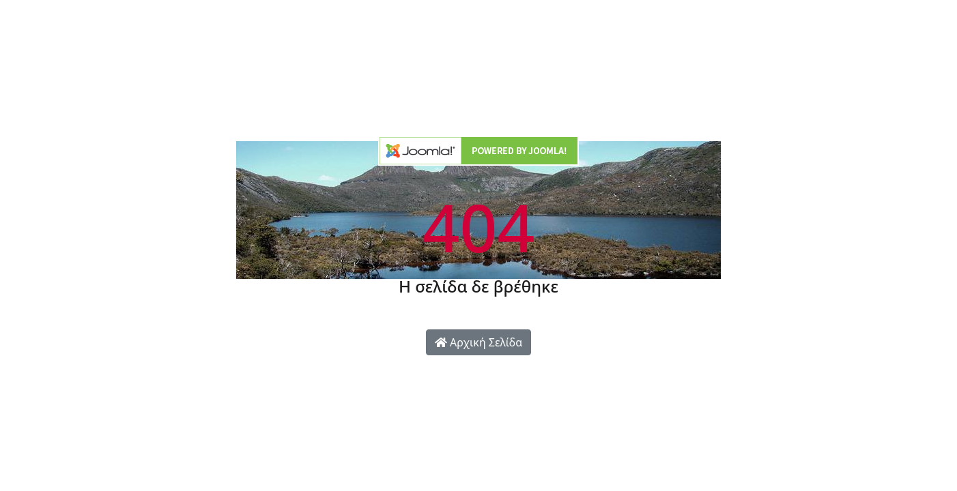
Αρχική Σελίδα (478, 342)
